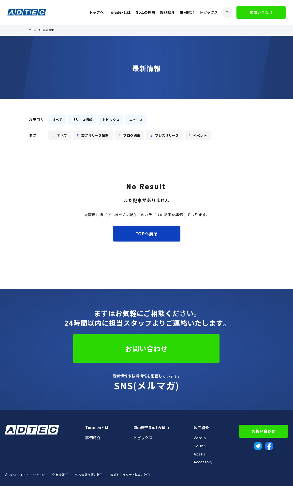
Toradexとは (120, 12)
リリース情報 (82, 119)
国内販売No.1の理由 (151, 427)
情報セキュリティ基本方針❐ (130, 474)
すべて (57, 119)
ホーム (33, 30)
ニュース (136, 119)
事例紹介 (187, 12)
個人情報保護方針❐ (88, 474)
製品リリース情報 (95, 135)
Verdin (200, 437)
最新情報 (48, 30)
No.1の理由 (145, 12)
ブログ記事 (131, 135)
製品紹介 (167, 12)
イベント (200, 135)
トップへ (96, 12)
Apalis (199, 454)
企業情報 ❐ (60, 474)
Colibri (200, 446)
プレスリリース (167, 135)
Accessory (203, 462)
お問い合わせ (261, 12)
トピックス (208, 12)
